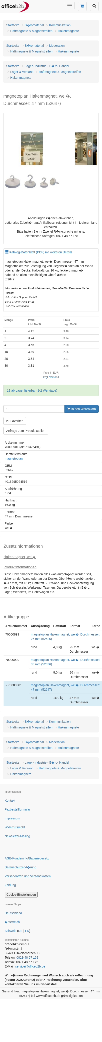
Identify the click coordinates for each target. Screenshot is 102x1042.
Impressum (12, 818)
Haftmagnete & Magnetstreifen (31, 31)
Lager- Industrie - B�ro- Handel (47, 66)
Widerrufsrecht (15, 827)
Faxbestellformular (17, 809)
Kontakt (10, 800)
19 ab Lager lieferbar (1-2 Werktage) (32, 390)
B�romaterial (34, 25)
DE (20, 931)
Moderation (57, 45)
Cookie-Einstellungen (21, 894)
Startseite (12, 25)
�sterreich (12, 922)
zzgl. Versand (51, 377)
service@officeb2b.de (30, 966)
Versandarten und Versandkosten (28, 876)
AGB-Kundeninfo (16, 858)
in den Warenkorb (81, 409)
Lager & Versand (21, 72)
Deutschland (13, 913)
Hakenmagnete (68, 31)
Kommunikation (60, 25)
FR (27, 931)
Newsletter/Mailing (17, 836)
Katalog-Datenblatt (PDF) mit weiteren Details (38, 252)
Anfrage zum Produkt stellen (25, 430)
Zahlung (10, 885)
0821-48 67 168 (27, 957)
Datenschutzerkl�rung (20, 867)
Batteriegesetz (39, 858)
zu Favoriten (14, 421)
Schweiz (10, 931)
